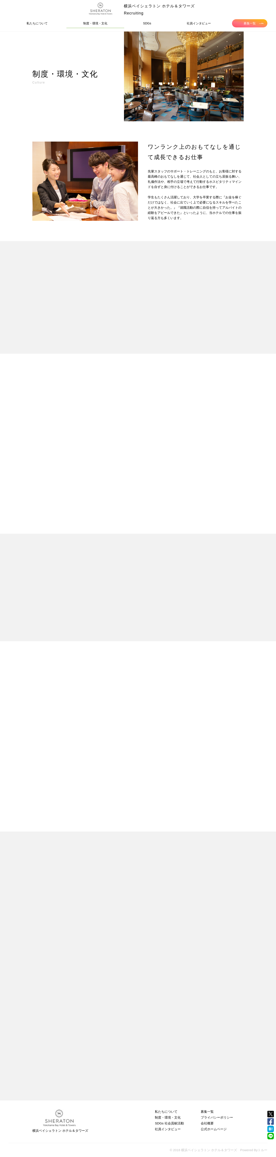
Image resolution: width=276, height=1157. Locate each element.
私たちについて (37, 23)
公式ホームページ (214, 1129)
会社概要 (207, 1123)
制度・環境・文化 (95, 23)
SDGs (147, 23)
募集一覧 (253, 23)
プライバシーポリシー (217, 1117)
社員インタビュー (199, 23)
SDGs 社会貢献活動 (169, 1123)
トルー (262, 1150)
